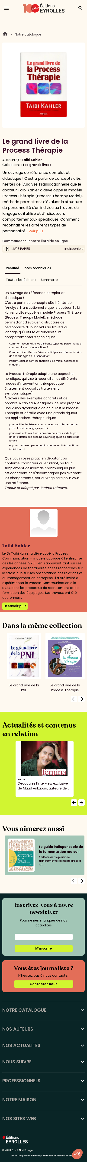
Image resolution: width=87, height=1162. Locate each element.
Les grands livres (37, 164)
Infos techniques (37, 268)
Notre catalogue (28, 34)
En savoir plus (14, 606)
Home (5, 34)
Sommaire (49, 279)
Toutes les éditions (21, 279)
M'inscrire (43, 948)
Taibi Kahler (32, 160)
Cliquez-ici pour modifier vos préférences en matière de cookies (43, 1156)
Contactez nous (43, 984)
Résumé (12, 268)
